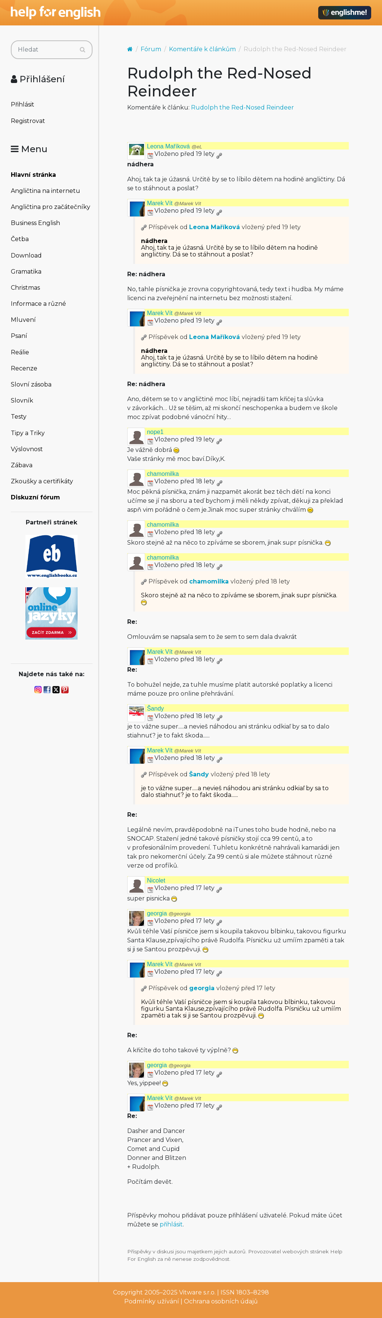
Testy (18, 416)
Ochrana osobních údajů (221, 1301)
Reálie (20, 352)
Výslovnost (27, 449)
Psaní (19, 335)
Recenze (24, 368)
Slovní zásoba (31, 384)
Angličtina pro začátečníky (50, 206)
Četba (20, 239)
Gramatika (26, 271)
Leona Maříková (174, 146)
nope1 (155, 432)
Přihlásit (22, 104)
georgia (169, 913)
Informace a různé (38, 303)
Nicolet (156, 880)
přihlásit (171, 1224)
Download (26, 255)
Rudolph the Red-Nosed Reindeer (242, 107)
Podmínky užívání (151, 1301)
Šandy (155, 708)
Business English (35, 223)
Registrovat (28, 120)
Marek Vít (174, 203)
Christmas (25, 287)
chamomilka (163, 474)
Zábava (21, 465)
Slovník (22, 400)
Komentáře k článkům (202, 49)
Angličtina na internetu (45, 190)
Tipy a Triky (28, 433)
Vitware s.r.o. (197, 1292)
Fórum (151, 49)
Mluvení (23, 319)
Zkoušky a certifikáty (42, 481)
